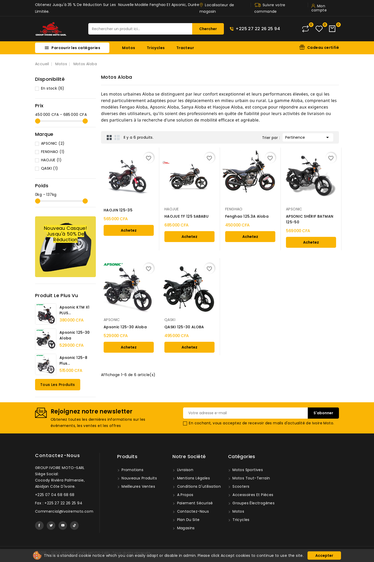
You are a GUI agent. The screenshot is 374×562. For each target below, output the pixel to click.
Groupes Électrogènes (253, 503)
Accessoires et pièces (252, 494)
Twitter (51, 525)
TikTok (74, 525)
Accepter (324, 555)
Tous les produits (57, 384)
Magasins (185, 528)
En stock (52, 88)
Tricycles (156, 47)
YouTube (62, 525)
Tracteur (185, 47)
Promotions (132, 469)
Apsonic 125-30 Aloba (74, 335)
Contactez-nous (57, 455)
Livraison (184, 469)
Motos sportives (247, 469)
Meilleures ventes (138, 486)
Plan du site (187, 519)
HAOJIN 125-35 (118, 210)
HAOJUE (51, 160)
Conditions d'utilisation (198, 486)
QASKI (49, 168)
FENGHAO (52, 151)
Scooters (240, 486)
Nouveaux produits (139, 478)
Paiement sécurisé (194, 503)
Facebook (39, 525)
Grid (109, 137)
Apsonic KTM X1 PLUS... (74, 310)
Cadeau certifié (323, 47)
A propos (184, 494)
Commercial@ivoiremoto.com (64, 511)
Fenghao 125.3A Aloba (247, 216)
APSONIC (52, 143)
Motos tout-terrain (250, 478)
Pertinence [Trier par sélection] (308, 136)
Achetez (129, 230)
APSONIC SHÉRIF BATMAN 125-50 (309, 219)
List (117, 137)
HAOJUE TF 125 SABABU (186, 216)
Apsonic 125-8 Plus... (73, 360)
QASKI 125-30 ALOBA (184, 327)
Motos (128, 47)
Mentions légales (193, 478)
